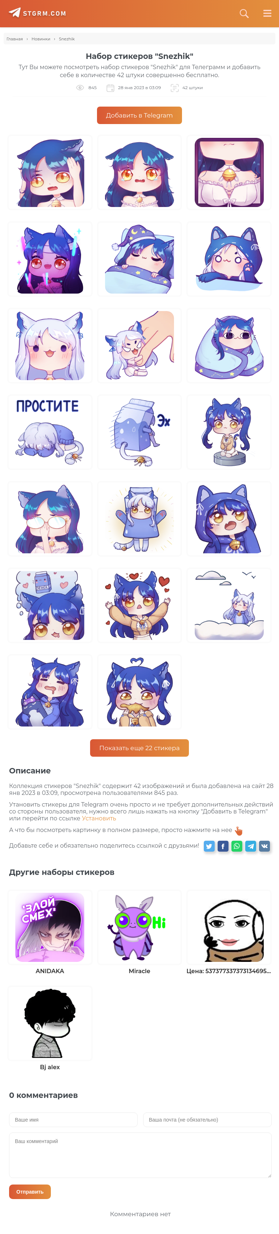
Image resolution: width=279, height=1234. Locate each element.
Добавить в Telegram (139, 115)
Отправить (30, 1192)
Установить (99, 818)
